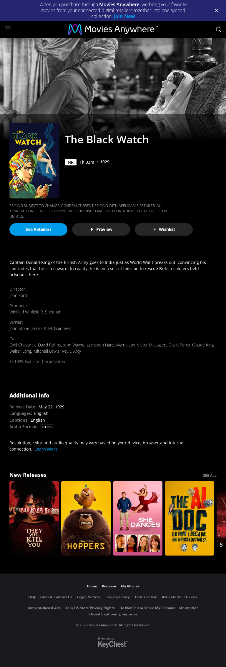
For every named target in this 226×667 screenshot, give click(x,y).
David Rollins (49, 345)
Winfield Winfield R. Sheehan (35, 312)
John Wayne (73, 345)
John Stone (19, 328)
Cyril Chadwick (22, 345)
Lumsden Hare (100, 345)
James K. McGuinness (51, 328)
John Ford (18, 295)
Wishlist (164, 229)
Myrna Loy (125, 345)
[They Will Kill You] (34, 518)
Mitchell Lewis (46, 351)
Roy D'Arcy (71, 351)
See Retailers (38, 229)
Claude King (203, 345)
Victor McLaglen (151, 345)
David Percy (179, 345)
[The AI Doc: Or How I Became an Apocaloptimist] (189, 518)
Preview (101, 229)
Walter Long (20, 351)
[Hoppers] (86, 518)
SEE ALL (210, 475)
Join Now (124, 16)
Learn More (46, 449)
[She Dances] (137, 518)
